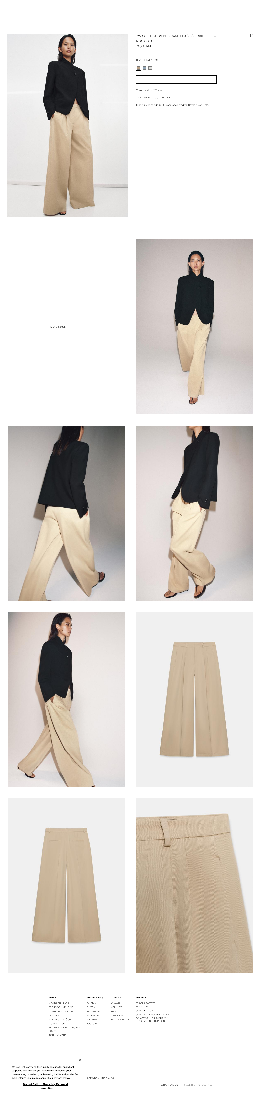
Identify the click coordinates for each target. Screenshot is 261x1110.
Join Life (116, 1007)
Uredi (114, 1011)
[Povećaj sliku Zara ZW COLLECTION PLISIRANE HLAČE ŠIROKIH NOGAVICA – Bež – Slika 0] (67, 125)
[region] (45, 1079)
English (174, 1084)
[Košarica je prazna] (252, 36)
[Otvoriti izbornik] (15, 9)
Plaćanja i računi (60, 1019)
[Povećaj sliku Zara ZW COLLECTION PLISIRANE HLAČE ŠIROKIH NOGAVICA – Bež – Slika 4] (66, 699)
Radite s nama (120, 1019)
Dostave (54, 1015)
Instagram (93, 1011)
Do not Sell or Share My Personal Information (151, 1019)
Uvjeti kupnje (144, 1010)
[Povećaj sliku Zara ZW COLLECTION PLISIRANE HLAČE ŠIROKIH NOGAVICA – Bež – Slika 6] (66, 885)
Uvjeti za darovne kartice (152, 1014)
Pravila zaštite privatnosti (145, 1005)
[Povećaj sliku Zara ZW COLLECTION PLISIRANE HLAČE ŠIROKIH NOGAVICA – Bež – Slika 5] (194, 699)
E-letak (91, 1003)
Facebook (93, 1015)
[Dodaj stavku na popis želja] (215, 36)
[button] (176, 79)
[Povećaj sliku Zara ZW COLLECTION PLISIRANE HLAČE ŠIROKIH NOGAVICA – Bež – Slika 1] (194, 326)
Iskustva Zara (57, 1035)
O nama (116, 1003)
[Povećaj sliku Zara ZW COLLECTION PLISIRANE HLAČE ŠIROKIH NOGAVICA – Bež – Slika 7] (194, 885)
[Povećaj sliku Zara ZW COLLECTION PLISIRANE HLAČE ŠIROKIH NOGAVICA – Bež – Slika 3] (194, 513)
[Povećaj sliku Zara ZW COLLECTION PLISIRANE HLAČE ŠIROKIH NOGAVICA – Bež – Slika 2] (66, 513)
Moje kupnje (57, 1023)
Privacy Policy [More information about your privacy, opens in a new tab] (62, 1078)
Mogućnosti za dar (61, 1011)
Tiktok (91, 1007)
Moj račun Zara (59, 1003)
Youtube (92, 1023)
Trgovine (117, 1015)
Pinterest (93, 1019)
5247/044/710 (150, 60)
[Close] (79, 1060)
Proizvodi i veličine (61, 1007)
